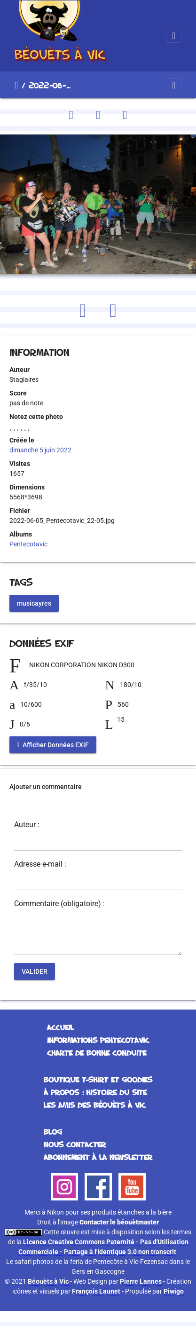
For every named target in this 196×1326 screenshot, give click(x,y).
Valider (34, 971)
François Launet (96, 1291)
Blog (53, 1132)
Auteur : (26, 825)
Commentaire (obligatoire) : (59, 904)
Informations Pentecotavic (98, 1040)
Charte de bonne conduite (96, 1053)
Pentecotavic (28, 544)
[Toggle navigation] (173, 36)
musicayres (34, 603)
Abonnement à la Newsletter (98, 1157)
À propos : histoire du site (95, 1092)
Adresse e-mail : (40, 864)
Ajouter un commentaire (45, 786)
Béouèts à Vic (48, 1281)
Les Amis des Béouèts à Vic (94, 1105)
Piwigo (174, 1291)
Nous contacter (75, 1144)
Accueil (16, 85)
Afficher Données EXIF (53, 744)
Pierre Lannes (141, 1281)
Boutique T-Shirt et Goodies (98, 1079)
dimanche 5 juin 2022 (40, 450)
